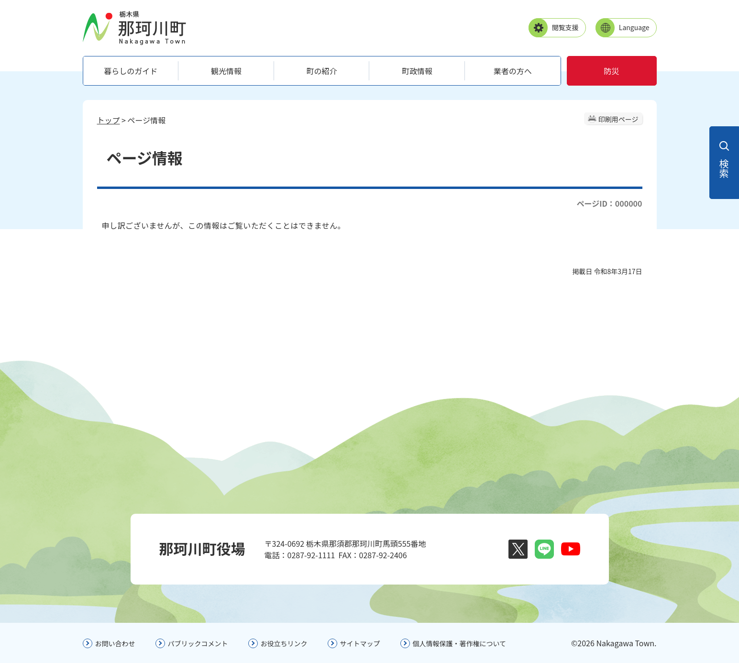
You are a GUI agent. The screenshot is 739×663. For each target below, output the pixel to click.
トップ (108, 120)
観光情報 (226, 71)
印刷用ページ (618, 119)
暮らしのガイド (130, 71)
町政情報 (417, 71)
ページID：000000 (609, 203)
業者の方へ (513, 71)
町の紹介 (321, 71)
